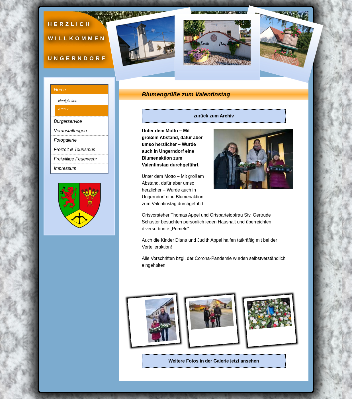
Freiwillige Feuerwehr (75, 158)
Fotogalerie (65, 140)
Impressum (65, 168)
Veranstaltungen (70, 130)
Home (60, 89)
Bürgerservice (68, 121)
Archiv (63, 109)
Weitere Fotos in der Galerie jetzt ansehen (213, 361)
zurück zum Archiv (214, 115)
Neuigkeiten (67, 101)
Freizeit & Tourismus (74, 149)
